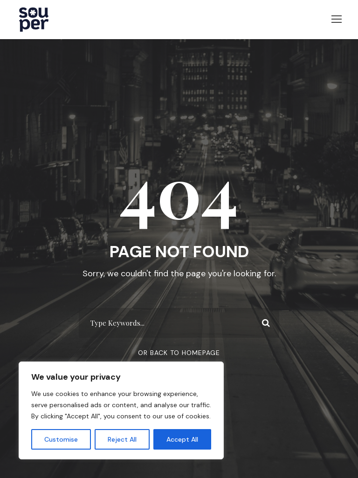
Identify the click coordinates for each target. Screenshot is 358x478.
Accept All (182, 439)
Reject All (122, 439)
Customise (61, 439)
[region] (121, 410)
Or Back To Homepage (179, 357)
